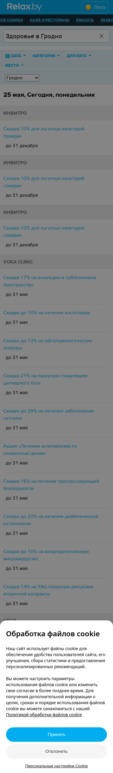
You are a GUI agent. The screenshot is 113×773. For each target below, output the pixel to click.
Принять (56, 734)
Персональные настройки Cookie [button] (56, 765)
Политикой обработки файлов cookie (44, 714)
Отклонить (57, 751)
